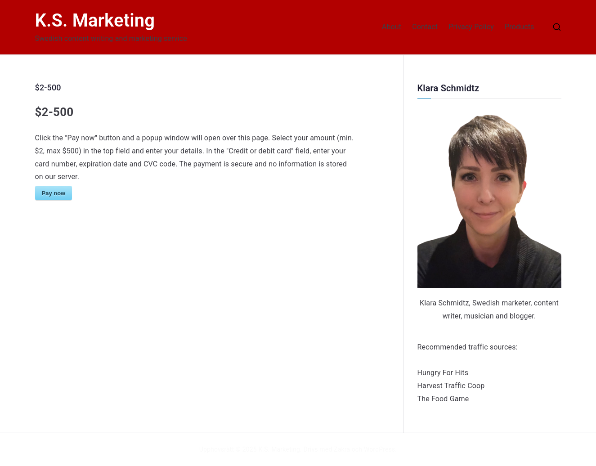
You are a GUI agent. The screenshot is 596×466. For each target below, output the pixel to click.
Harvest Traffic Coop (451, 385)
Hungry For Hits (443, 372)
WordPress (379, 449)
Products (519, 26)
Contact (425, 26)
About (391, 26)
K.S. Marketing (95, 20)
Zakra (342, 449)
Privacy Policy (471, 26)
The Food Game (443, 398)
